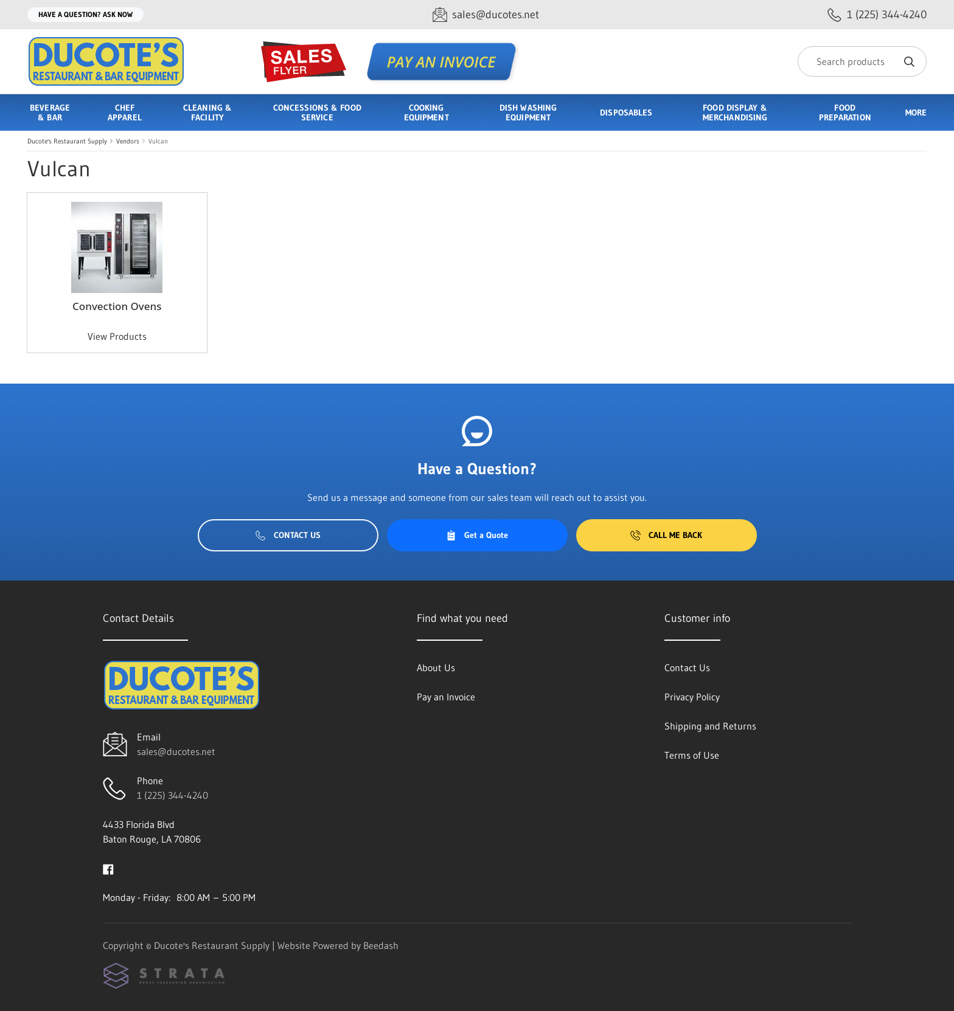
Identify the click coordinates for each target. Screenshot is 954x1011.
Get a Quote (477, 535)
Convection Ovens (116, 306)
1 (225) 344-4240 (172, 795)
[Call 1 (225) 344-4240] (877, 15)
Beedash (381, 945)
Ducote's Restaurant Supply (67, 141)
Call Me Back (666, 535)
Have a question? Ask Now (85, 14)
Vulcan (158, 141)
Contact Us (288, 535)
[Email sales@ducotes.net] (486, 15)
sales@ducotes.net (176, 751)
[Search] (862, 61)
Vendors (127, 141)
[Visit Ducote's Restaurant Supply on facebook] (108, 868)
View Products (117, 336)
